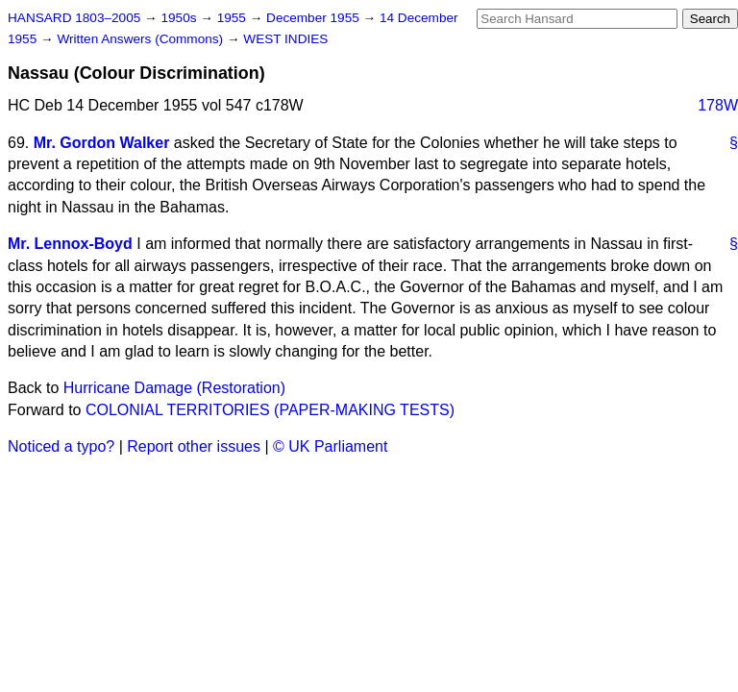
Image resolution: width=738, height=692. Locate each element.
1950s (180, 18)
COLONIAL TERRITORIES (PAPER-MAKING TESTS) (270, 410)
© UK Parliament (330, 446)
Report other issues (193, 446)
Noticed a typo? (61, 446)
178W (718, 105)
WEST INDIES (285, 39)
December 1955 (314, 18)
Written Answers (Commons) (142, 39)
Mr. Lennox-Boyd (70, 243)
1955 (233, 18)
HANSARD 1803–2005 (74, 18)
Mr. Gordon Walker (102, 143)
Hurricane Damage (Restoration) (174, 388)
